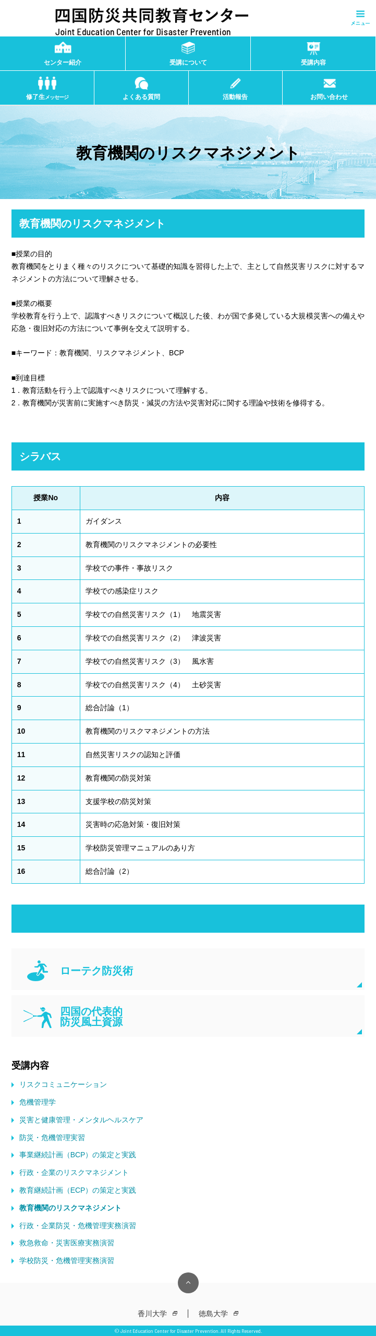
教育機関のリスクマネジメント (70, 1208)
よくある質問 (141, 97)
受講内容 (313, 62)
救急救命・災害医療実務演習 (66, 1243)
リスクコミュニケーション (63, 1084)
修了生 (47, 97)
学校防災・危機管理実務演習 (66, 1260)
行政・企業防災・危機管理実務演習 (77, 1225)
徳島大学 (213, 1313)
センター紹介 (62, 62)
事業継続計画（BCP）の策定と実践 (78, 1155)
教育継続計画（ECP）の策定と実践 (78, 1190)
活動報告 (235, 97)
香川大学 (152, 1313)
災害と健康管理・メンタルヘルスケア (81, 1120)
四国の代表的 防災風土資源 (91, 1017)
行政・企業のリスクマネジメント (74, 1172)
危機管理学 (37, 1102)
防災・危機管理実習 (52, 1137)
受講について (188, 62)
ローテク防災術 (96, 970)
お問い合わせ (329, 97)
